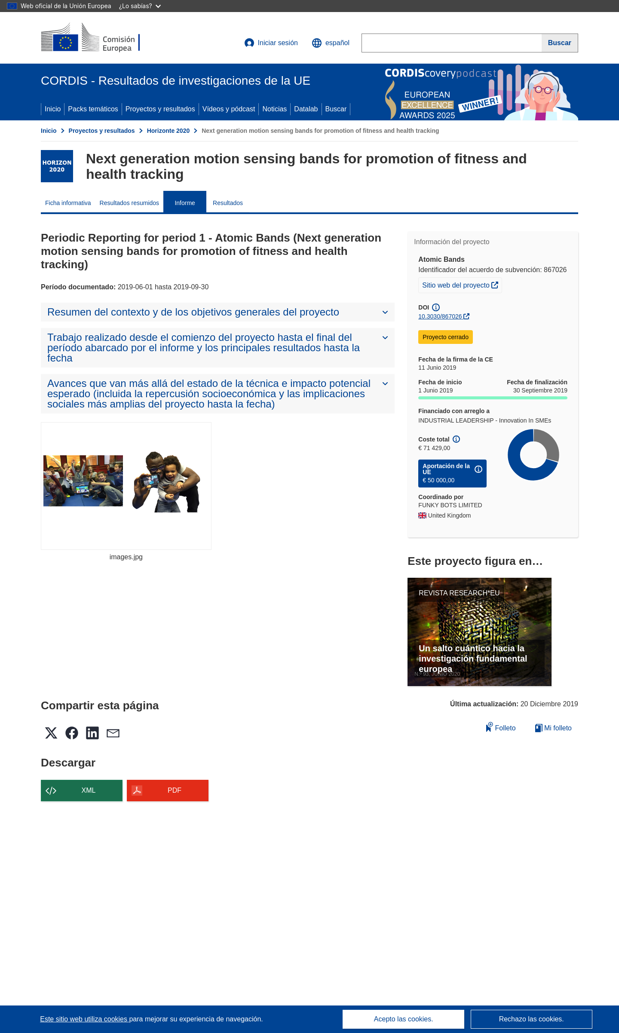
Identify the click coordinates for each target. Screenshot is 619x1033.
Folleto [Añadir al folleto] (500, 727)
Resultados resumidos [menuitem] (129, 202)
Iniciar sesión (271, 43)
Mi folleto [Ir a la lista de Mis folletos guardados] (553, 728)
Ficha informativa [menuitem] (68, 202)
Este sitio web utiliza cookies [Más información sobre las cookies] (84, 1019)
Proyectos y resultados (160, 109)
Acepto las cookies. (403, 1019)
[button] (330, 43)
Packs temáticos (93, 109)
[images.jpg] (126, 486)
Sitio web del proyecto (462, 284)
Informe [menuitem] (185, 202)
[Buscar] (560, 43)
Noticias (274, 109)
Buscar (336, 109)
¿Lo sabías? (140, 5)
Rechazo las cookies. (531, 1019)
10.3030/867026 (440, 316)
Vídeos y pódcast (228, 109)
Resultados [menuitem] (228, 202)
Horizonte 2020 (168, 130)
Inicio (53, 109)
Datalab (306, 109)
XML (89, 790)
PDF (174, 790)
